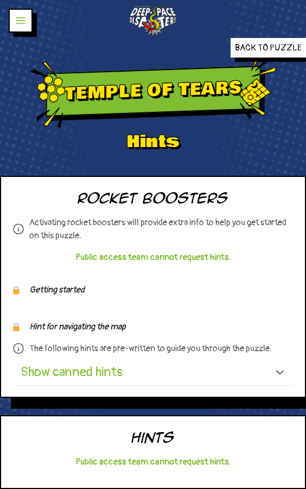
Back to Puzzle (268, 47)
